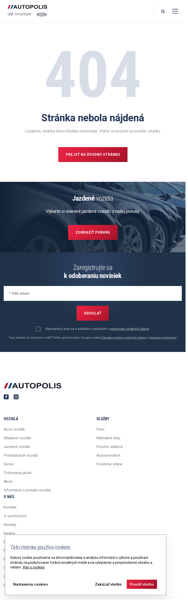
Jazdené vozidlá (17, 446)
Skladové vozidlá (17, 438)
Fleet (100, 429)
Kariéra (9, 533)
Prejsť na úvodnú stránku (93, 154)
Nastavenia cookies (30, 584)
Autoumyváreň (108, 455)
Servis (9, 464)
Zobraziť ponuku (93, 232)
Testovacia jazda (17, 473)
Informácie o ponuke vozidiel (27, 490)
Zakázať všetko (108, 584)
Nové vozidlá (14, 429)
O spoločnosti (15, 516)
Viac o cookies (34, 567)
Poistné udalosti (109, 446)
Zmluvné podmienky (162, 337)
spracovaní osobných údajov (129, 329)
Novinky (10, 524)
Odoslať (92, 313)
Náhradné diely (108, 438)
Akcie (8, 481)
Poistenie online (109, 464)
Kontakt (10, 507)
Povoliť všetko (142, 584)
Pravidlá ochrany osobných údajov (123, 337)
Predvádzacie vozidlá (21, 455)
